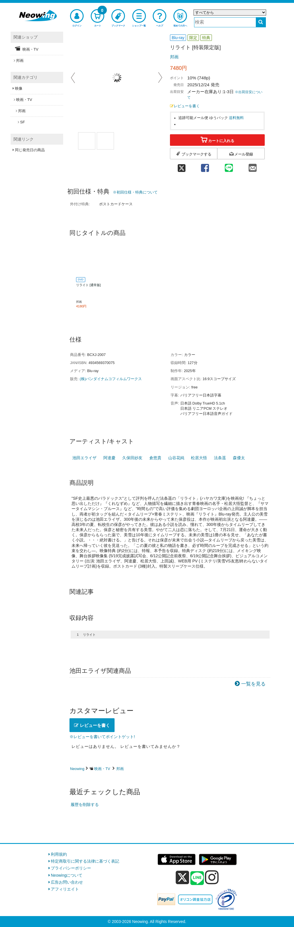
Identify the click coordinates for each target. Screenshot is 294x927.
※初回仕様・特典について (135, 192)
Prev (73, 77)
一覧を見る (253, 684)
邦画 (174, 56)
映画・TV (102, 769)
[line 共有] (229, 166)
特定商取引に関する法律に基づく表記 (85, 861)
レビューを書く (185, 106)
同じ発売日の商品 (30, 150)
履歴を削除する (85, 804)
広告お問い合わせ (67, 882)
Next (160, 77)
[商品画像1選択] (86, 141)
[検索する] (261, 22)
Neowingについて (66, 875)
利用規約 (59, 854)
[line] (197, 878)
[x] (182, 877)
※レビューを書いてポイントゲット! (102, 736)
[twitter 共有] (181, 166)
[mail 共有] (253, 166)
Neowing (77, 769)
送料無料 (236, 118)
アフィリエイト (65, 889)
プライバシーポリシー (71, 868)
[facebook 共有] (205, 166)
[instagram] (212, 877)
